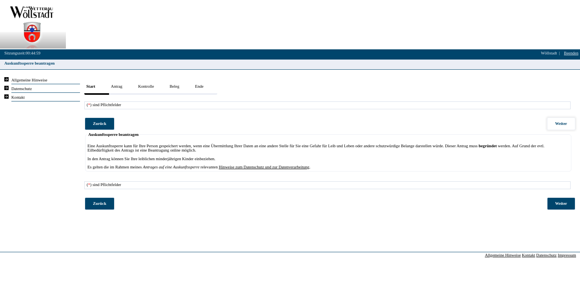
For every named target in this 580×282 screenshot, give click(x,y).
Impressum (567, 255)
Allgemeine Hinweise (503, 255)
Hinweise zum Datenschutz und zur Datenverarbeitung (264, 167)
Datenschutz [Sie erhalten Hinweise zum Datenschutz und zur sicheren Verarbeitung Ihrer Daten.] (21, 89)
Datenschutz (546, 255)
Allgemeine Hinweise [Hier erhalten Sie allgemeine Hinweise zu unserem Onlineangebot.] (29, 80)
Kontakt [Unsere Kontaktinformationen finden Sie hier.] (18, 97)
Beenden (571, 53)
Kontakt (528, 255)
